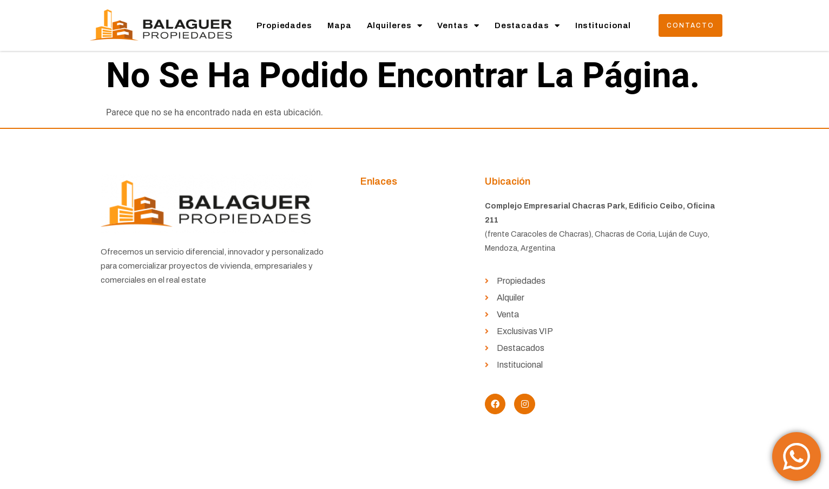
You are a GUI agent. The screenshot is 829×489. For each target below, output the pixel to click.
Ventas (458, 25)
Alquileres (395, 25)
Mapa (339, 25)
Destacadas (527, 25)
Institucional (603, 25)
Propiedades (284, 25)
